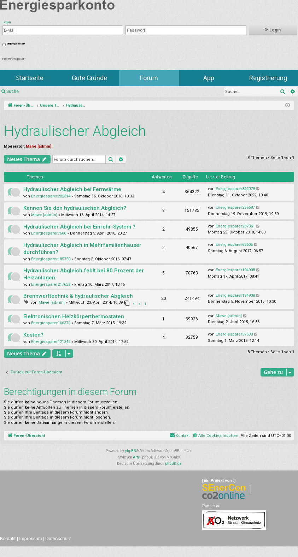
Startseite (29, 78)
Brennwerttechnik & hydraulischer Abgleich (78, 296)
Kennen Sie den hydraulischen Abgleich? (74, 208)
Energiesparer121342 (50, 341)
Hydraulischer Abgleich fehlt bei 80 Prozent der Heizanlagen (83, 274)
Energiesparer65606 (234, 244)
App (208, 78)
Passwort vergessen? (13, 59)
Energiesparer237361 (235, 226)
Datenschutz (58, 538)
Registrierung (268, 78)
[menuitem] (215, 436)
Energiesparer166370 (50, 323)
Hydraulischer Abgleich (75, 131)
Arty (136, 457)
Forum (149, 78)
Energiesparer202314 (50, 196)
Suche (12, 91)
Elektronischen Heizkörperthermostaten (73, 316)
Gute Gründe (89, 78)
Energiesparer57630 (234, 334)
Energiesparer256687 (235, 207)
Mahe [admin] (38, 146)
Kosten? (33, 335)
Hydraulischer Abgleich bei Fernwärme (72, 189)
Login (273, 30)
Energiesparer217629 (50, 284)
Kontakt (8, 538)
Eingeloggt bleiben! (16, 43)
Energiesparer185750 (50, 259)
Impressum (30, 538)
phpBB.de (173, 464)
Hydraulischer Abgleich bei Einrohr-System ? (79, 227)
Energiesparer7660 (48, 233)
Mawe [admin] (44, 215)
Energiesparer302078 (235, 188)
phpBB (130, 451)
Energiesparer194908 (235, 270)
